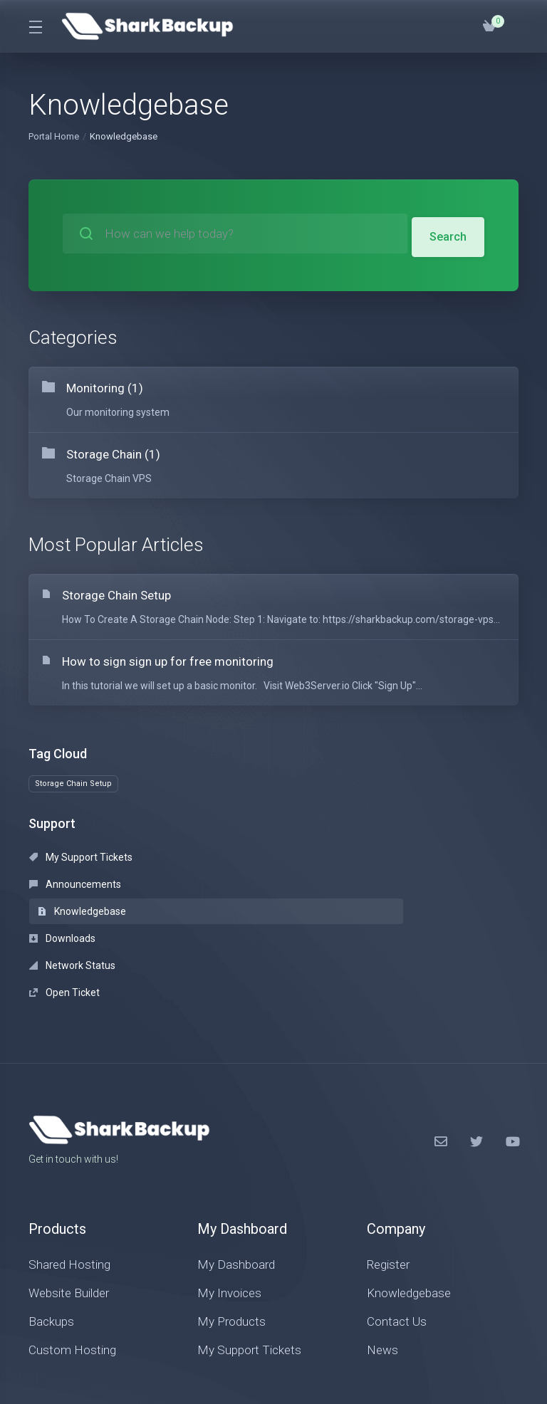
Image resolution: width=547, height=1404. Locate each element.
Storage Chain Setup (73, 797)
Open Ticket (378, 897)
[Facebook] (441, 1046)
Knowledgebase (395, 870)
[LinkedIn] (512, 1046)
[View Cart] (489, 26)
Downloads (62, 897)
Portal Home (53, 136)
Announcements (232, 870)
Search (447, 233)
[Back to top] (377, 1345)
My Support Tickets (80, 870)
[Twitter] (476, 1046)
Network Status (229, 897)
